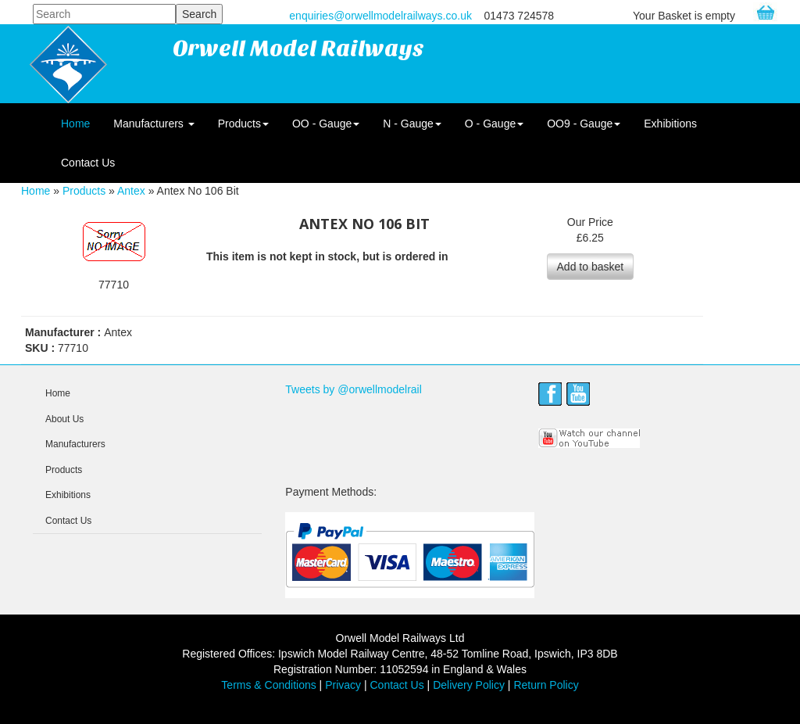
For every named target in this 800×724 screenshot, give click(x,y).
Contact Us (88, 162)
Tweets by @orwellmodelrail (353, 389)
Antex (131, 191)
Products (243, 123)
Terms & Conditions (268, 685)
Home (75, 123)
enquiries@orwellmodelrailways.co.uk (380, 15)
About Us (64, 419)
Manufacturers (153, 123)
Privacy (343, 685)
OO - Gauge (325, 123)
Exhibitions (670, 123)
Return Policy (545, 685)
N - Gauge (412, 123)
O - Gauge (494, 123)
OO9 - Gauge (583, 123)
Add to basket (590, 266)
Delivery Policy (469, 685)
